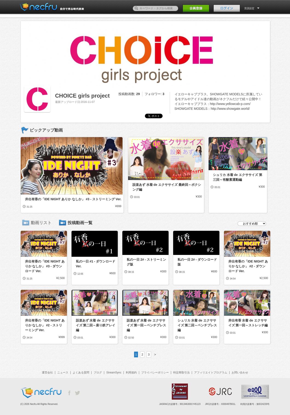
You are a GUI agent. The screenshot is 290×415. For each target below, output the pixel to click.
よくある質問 (81, 372)
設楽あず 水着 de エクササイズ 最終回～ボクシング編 (166, 187)
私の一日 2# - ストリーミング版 (146, 262)
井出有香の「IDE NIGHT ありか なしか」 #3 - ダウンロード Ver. (45, 266)
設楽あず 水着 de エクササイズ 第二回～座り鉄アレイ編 (95, 325)
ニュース (62, 372)
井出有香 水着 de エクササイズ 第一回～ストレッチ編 (248, 323)
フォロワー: (154, 94)
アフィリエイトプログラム (210, 372)
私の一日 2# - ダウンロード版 (197, 262)
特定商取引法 (181, 372)
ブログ (98, 372)
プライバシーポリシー (155, 372)
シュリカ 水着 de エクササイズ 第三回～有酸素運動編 (237, 177)
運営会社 (47, 372)
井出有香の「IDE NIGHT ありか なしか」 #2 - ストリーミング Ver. (45, 325)
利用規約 (131, 372)
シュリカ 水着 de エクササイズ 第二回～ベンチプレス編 (197, 325)
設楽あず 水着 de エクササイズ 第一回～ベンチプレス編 (146, 325)
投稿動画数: (129, 94)
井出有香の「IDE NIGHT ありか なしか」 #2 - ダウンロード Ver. (248, 266)
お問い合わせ (240, 372)
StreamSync (113, 372)
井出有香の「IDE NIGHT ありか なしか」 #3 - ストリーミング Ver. (73, 199)
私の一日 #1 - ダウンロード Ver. (95, 264)
